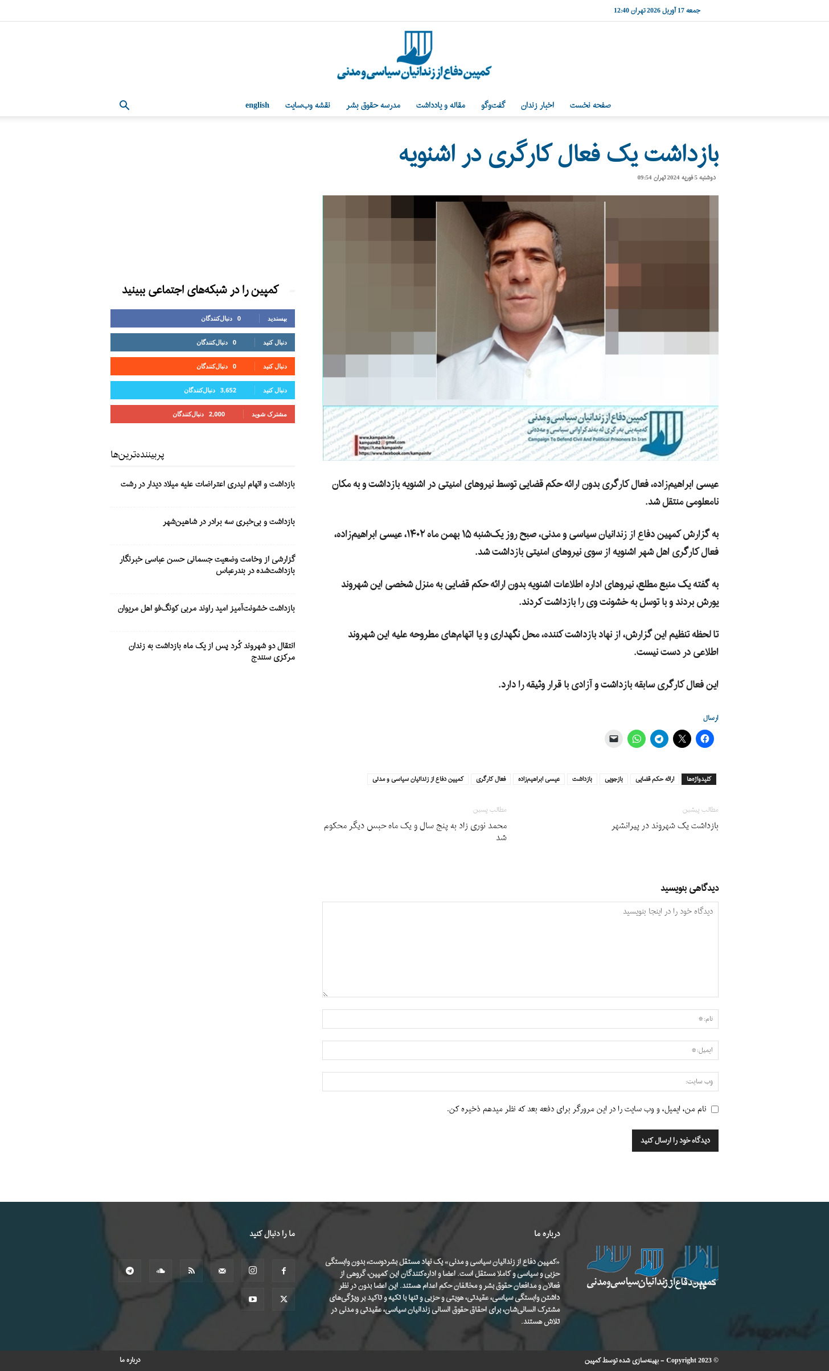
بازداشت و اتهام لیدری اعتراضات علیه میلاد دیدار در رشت (208, 484)
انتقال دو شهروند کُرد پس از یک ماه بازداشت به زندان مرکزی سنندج (212, 652)
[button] (124, 106)
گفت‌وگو (493, 106)
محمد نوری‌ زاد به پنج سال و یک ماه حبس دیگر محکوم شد (415, 832)
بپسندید (277, 318)
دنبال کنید (275, 342)
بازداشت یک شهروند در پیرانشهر (665, 826)
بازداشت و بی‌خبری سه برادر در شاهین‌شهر (229, 522)
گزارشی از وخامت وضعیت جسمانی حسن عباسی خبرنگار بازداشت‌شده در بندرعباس (207, 565)
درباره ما (130, 1360)
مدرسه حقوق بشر (373, 106)
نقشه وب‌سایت (307, 106)
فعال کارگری (491, 779)
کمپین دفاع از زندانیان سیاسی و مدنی (417, 779)
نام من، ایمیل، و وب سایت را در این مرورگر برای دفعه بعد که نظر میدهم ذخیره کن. (577, 1109)
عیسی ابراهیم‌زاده (539, 779)
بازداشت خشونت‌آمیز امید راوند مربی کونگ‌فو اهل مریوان (206, 608)
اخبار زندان (537, 106)
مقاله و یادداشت (440, 106)
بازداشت (582, 779)
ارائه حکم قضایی (654, 779)
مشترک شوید (269, 414)
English (257, 106)
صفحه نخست (590, 106)
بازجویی (614, 779)
